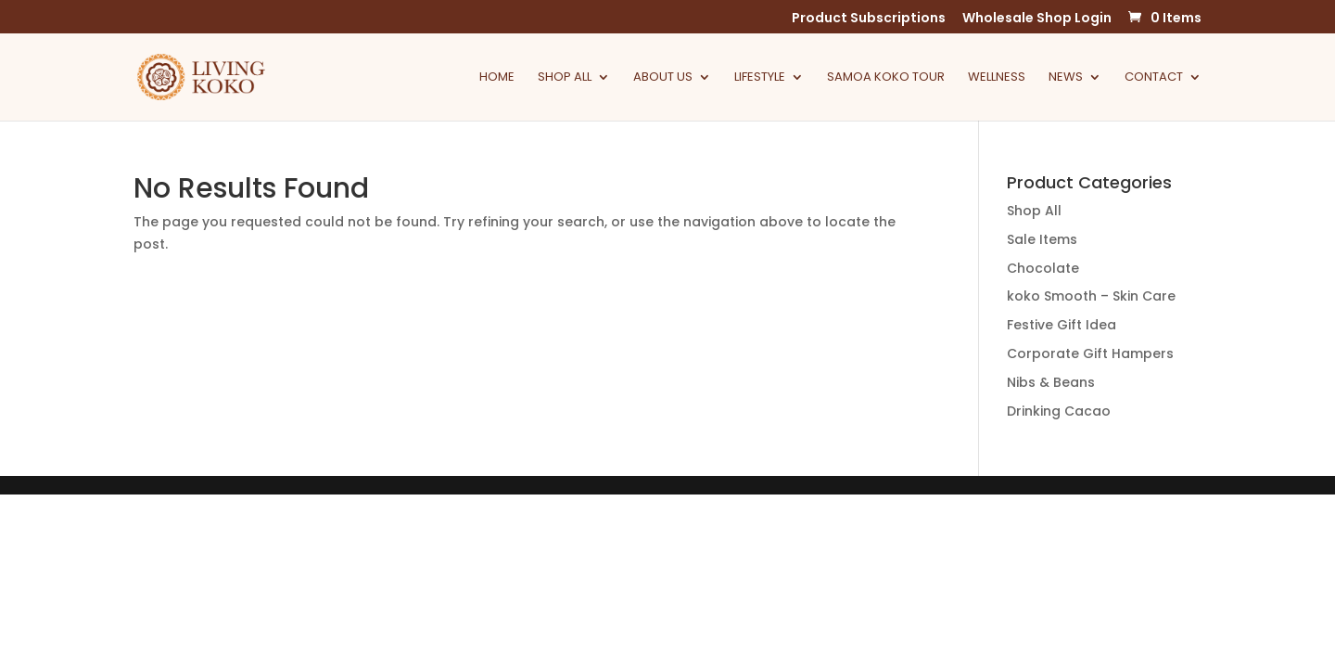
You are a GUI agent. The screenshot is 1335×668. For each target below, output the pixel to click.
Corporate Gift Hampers (1090, 353)
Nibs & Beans (1051, 382)
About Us (663, 78)
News (1066, 78)
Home (497, 78)
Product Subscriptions (869, 19)
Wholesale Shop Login (1037, 19)
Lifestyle (759, 78)
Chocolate (1043, 268)
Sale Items (1042, 239)
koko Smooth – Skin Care (1091, 296)
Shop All (564, 78)
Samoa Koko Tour (886, 78)
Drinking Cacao (1059, 411)
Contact (1154, 78)
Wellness (996, 78)
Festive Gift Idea (1061, 324)
